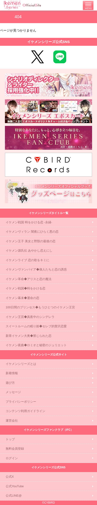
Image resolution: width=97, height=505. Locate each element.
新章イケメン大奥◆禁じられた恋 (28, 336)
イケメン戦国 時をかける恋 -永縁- (29, 222)
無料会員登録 (15, 448)
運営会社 (12, 420)
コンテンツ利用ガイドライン (25, 411)
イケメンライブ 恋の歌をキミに (27, 260)
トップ (10, 439)
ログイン (12, 458)
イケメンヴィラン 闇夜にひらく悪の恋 (32, 231)
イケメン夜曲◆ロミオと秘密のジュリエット (36, 345)
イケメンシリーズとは (21, 364)
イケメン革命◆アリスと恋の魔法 (28, 279)
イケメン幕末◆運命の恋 (22, 298)
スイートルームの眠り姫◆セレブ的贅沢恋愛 (36, 326)
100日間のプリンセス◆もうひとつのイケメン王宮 (40, 307)
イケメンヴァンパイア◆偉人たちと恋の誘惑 (36, 269)
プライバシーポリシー (21, 401)
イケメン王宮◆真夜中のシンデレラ (30, 317)
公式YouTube (15, 486)
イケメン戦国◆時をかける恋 (25, 288)
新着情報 (12, 373)
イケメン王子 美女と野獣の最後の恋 (30, 241)
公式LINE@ (14, 495)
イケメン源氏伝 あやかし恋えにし (29, 250)
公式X (10, 476)
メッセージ (13, 392)
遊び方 (10, 382)
